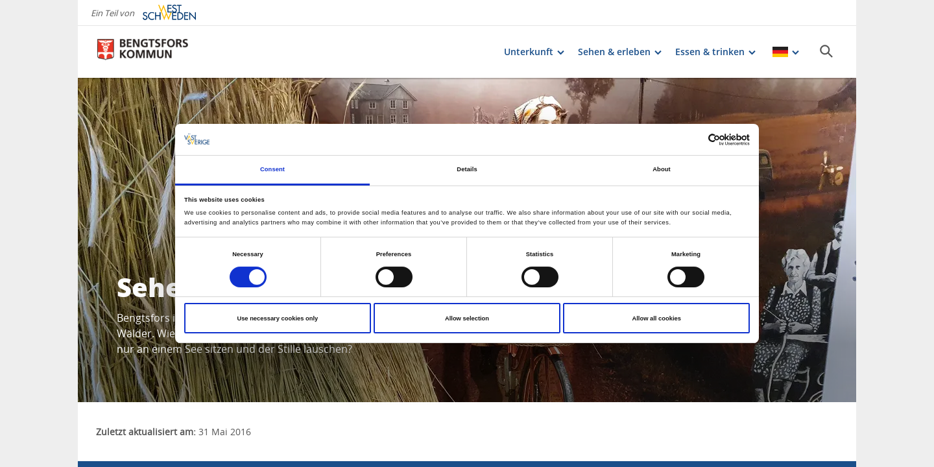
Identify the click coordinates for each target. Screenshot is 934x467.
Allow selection (467, 318)
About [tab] (662, 169)
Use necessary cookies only (277, 318)
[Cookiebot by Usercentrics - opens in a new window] (693, 140)
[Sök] (826, 51)
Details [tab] (467, 169)
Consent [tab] (272, 169)
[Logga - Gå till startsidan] (142, 52)
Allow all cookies (656, 318)
